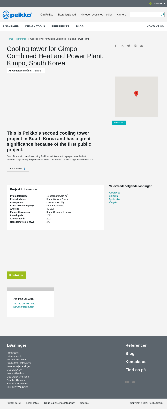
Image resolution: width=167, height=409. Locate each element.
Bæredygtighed (67, 14)
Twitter (128, 45)
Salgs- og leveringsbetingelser (59, 403)
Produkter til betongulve (19, 363)
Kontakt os (155, 26)
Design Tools (35, 26)
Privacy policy (14, 403)
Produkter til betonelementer (15, 354)
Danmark (157, 3)
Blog (80, 26)
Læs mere (18, 169)
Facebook (115, 45)
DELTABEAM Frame (18, 376)
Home (10, 39)
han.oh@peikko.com (23, 307)
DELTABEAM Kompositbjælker (15, 371)
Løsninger (11, 26)
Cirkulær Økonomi (16, 380)
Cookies (84, 403)
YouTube (127, 380)
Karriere (121, 14)
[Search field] (144, 14)
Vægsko (113, 202)
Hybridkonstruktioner (17, 383)
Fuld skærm (119, 122)
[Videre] (162, 14)
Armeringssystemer (17, 359)
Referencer (60, 26)
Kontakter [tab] (16, 275)
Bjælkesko (114, 199)
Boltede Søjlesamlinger (18, 366)
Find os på (135, 370)
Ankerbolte (114, 192)
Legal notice (32, 403)
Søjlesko (113, 196)
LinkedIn (122, 45)
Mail (141, 45)
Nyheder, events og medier (96, 14)
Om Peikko (46, 14)
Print (135, 45)
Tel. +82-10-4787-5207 (24, 303)
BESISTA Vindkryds (17, 386)
